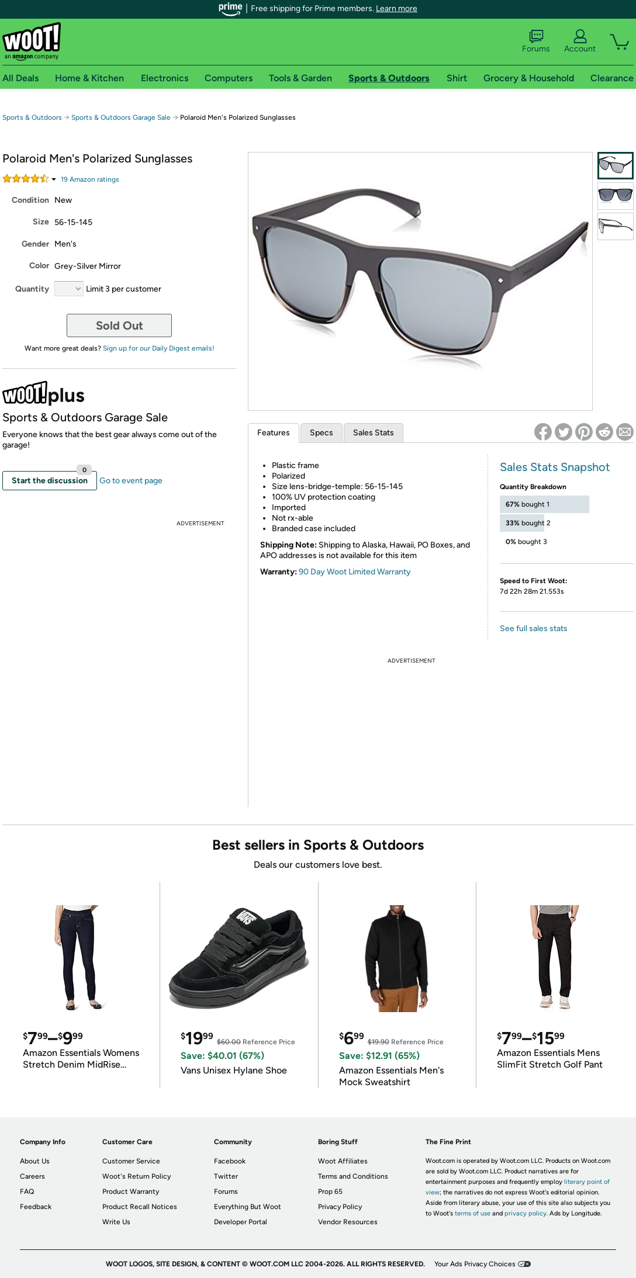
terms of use (472, 1213)
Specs (321, 433)
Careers (32, 1176)
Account (580, 41)
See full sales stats (534, 628)
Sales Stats (373, 433)
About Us (35, 1161)
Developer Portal (240, 1222)
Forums (536, 41)
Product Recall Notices (139, 1207)
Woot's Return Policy (136, 1176)
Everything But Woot (247, 1207)
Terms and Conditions (353, 1176)
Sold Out (119, 325)
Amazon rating (90, 179)
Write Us (116, 1222)
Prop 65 (330, 1191)
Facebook (230, 1161)
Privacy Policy (340, 1207)
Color (39, 266)
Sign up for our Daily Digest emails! (159, 348)
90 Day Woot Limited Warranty (355, 572)
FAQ (27, 1191)
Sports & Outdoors (32, 117)
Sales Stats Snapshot (555, 467)
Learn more (396, 8)
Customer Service (131, 1161)
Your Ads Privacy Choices (475, 1264)
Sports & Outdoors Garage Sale (121, 117)
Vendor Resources (348, 1222)
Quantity (32, 289)
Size (41, 222)
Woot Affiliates (343, 1161)
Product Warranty (130, 1191)
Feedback (35, 1207)
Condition (30, 200)
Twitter (226, 1176)
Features (273, 433)
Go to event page (131, 481)
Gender (35, 244)
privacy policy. (526, 1213)
